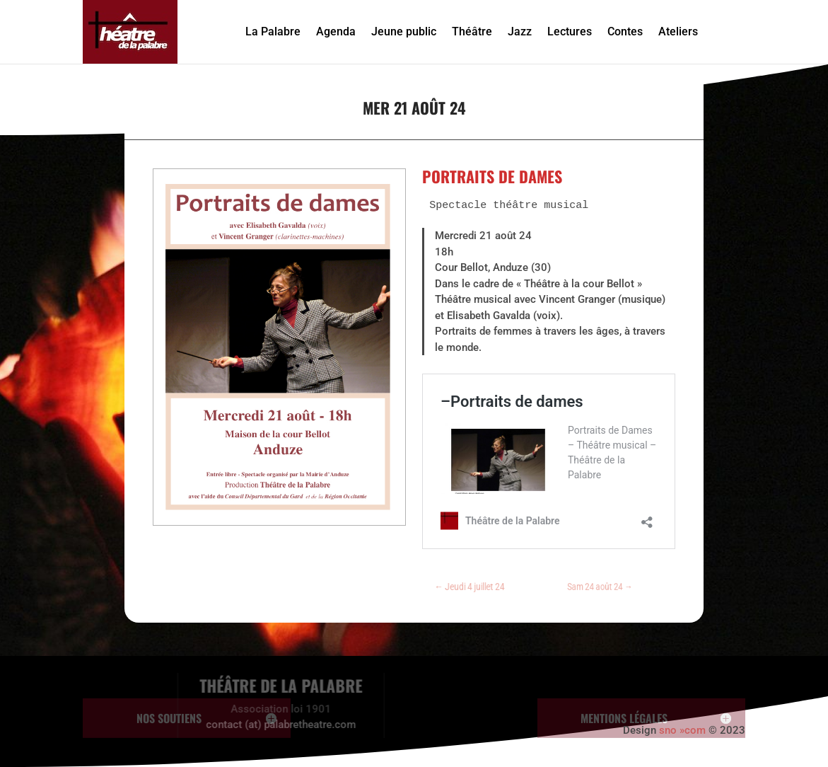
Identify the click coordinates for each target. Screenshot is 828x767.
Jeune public (403, 31)
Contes (625, 31)
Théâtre (472, 31)
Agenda (336, 31)
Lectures (569, 31)
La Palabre (273, 31)
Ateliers (678, 31)
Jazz (520, 31)
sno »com (682, 730)
